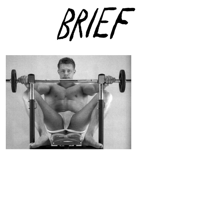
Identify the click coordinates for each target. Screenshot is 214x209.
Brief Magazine (107, 27)
